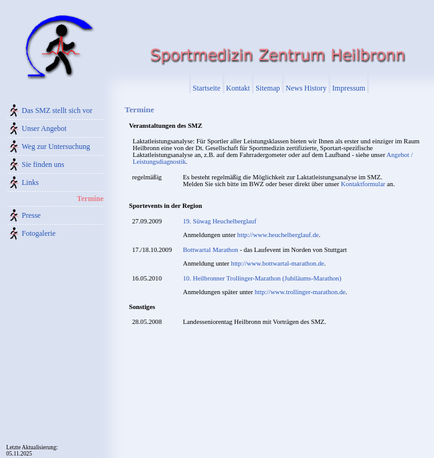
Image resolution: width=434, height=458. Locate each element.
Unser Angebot (44, 128)
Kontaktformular (363, 184)
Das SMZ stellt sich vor (57, 110)
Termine (90, 198)
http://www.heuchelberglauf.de (278, 234)
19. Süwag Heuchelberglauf (219, 221)
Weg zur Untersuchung (56, 146)
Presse (31, 215)
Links (30, 182)
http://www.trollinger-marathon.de (300, 292)
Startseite (207, 88)
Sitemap (267, 88)
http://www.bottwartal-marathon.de (277, 263)
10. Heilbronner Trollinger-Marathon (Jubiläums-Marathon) (262, 278)
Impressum (348, 88)
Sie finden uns (43, 164)
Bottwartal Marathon (210, 249)
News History (306, 88)
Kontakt (238, 88)
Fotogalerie (39, 233)
